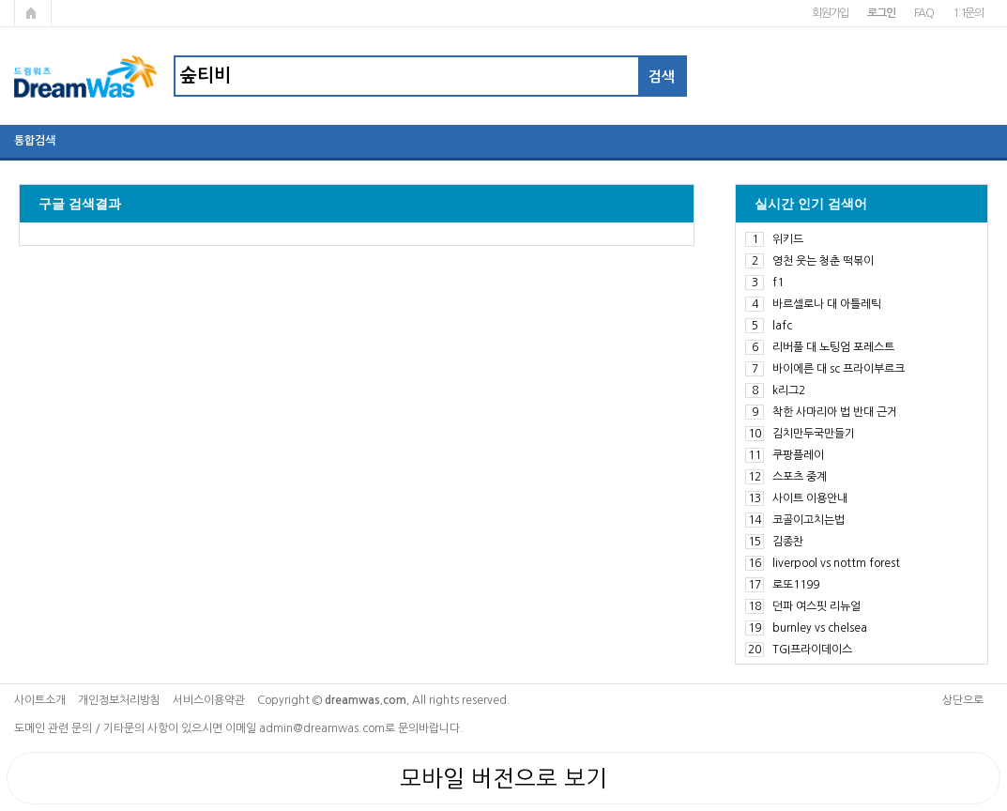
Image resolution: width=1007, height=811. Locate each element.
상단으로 (963, 700)
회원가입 (830, 13)
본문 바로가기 (0, 0)
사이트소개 (40, 700)
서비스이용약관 (209, 700)
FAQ (924, 13)
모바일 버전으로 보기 (503, 778)
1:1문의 (968, 13)
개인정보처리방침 (119, 700)
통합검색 (34, 140)
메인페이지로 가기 (33, 13)
